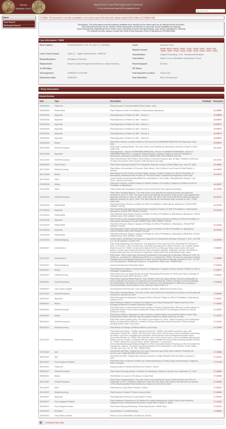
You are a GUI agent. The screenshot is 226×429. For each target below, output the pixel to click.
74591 (208, 51)
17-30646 (217, 392)
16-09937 (217, 143)
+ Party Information (49, 89)
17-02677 (217, 270)
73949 (163, 51)
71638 (195, 49)
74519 (195, 51)
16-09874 (217, 133)
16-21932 (217, 189)
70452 (182, 49)
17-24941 (217, 340)
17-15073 (217, 309)
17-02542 (217, 265)
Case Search (9, 22)
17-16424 (217, 322)
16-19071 (217, 174)
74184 (176, 51)
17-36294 (217, 411)
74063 (169, 51)
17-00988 (217, 258)
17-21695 (217, 327)
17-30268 (217, 376)
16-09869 (217, 115)
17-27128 (217, 362)
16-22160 (217, 210)
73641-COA (211, 49)
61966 (163, 49)
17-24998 (217, 352)
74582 (202, 51)
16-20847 (217, 184)
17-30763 (217, 397)
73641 (202, 49)
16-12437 (217, 148)
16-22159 (217, 205)
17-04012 (217, 275)
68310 (169, 49)
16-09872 (217, 129)
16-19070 (217, 169)
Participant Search (12, 25)
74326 (182, 51)
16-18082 (217, 165)
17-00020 (217, 248)
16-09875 (217, 138)
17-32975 (217, 406)
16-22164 (217, 230)
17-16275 (217, 315)
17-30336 (217, 382)
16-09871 (217, 124)
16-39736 (217, 240)
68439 (176, 49)
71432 (189, 49)
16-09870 (217, 120)
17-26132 (217, 357)
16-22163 (217, 225)
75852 (215, 51)
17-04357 (217, 299)
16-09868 (217, 110)
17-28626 (217, 371)
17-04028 (217, 282)
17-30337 (217, 388)
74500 (189, 51)
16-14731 (217, 160)
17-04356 (217, 294)
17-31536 (217, 402)
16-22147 (217, 197)
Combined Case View (54, 423)
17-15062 (217, 303)
